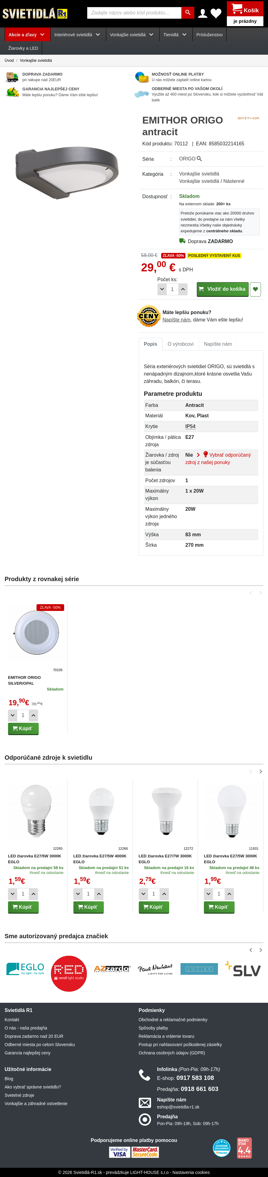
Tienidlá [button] (175, 34)
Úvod (9, 60)
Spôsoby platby (153, 1027)
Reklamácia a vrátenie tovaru (166, 1036)
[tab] (151, 343)
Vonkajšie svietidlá (36, 60)
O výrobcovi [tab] (180, 343)
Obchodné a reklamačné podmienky (173, 1019)
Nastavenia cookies (191, 1172)
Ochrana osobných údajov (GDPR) (172, 1052)
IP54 (190, 426)
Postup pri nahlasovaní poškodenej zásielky (180, 1044)
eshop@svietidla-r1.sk (178, 1106)
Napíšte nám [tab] (218, 343)
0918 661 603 (188, 1088)
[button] (252, 592)
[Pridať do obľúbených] (255, 289)
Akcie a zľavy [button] (28, 34)
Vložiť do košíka (223, 288)
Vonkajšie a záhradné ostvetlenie (36, 1103)
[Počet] (172, 289)
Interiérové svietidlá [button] (78, 34)
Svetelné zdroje (19, 1095)
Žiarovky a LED (23, 48)
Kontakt (12, 1019)
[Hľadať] (188, 13)
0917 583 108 (185, 1077)
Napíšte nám (177, 319)
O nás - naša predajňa (26, 1027)
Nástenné (234, 181)
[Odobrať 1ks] (162, 289)
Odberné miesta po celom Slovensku (40, 1044)
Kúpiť (22, 728)
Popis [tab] (150, 343)
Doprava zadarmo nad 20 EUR (34, 1036)
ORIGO (190, 158)
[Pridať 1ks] (183, 289)
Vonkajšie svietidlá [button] (133, 34)
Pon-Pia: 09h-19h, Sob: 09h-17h (188, 1123)
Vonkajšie (199, 173)
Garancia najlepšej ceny (27, 1052)
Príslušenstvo (209, 34)
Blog (9, 1078)
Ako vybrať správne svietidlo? (33, 1086)
